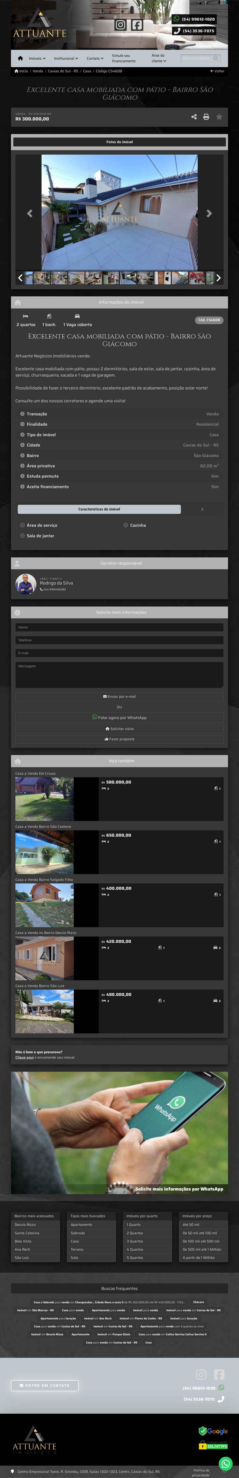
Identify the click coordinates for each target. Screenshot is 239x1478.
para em (193, 1310)
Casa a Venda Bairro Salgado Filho (44, 879)
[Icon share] (120, 24)
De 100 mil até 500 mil (201, 1241)
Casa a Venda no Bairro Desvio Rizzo (45, 932)
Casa (87, 71)
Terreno (77, 1249)
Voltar (218, 71)
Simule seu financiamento (124, 58)
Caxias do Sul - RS (63, 71)
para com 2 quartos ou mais (172, 1326)
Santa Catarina (27, 1233)
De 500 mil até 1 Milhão (202, 1249)
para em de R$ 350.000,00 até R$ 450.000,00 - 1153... (109, 1302)
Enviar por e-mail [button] (119, 696)
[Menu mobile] (20, 58)
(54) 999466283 (53, 589)
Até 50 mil (191, 1224)
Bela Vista (23, 1241)
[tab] (30, 142)
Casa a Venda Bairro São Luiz (39, 985)
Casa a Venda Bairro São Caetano (43, 826)
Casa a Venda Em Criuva (35, 773)
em (35, 1310)
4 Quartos (135, 1249)
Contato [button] (93, 58)
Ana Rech (22, 1249)
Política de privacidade (200, 1472)
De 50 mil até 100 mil (200, 1233)
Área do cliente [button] (158, 58)
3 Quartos (135, 1241)
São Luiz (22, 1257)
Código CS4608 (109, 71)
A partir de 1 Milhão (199, 1257)
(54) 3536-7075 (198, 31)
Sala (74, 1257)
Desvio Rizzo (25, 1224)
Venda (38, 71)
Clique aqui (24, 1057)
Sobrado (78, 1233)
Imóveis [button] (35, 58)
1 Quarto (134, 1224)
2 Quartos (135, 1233)
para (73, 1310)
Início (21, 71)
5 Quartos (135, 1257)
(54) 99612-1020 (198, 19)
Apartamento (81, 1224)
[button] (31, 213)
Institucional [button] (64, 58)
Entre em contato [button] (45, 1385)
